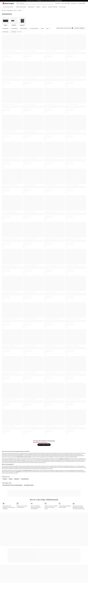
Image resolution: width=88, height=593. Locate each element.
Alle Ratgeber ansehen (28, 485)
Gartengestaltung (10, 10)
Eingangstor (16, 479)
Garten (4, 10)
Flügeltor (48, 467)
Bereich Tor (15, 10)
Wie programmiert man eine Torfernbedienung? (12, 485)
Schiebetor (76, 466)
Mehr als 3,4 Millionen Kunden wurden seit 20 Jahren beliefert (36, 507)
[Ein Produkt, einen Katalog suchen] (17, 3)
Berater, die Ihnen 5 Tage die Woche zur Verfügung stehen (51, 507)
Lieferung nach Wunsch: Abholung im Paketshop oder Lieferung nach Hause (78, 507)
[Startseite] (2, 10)
